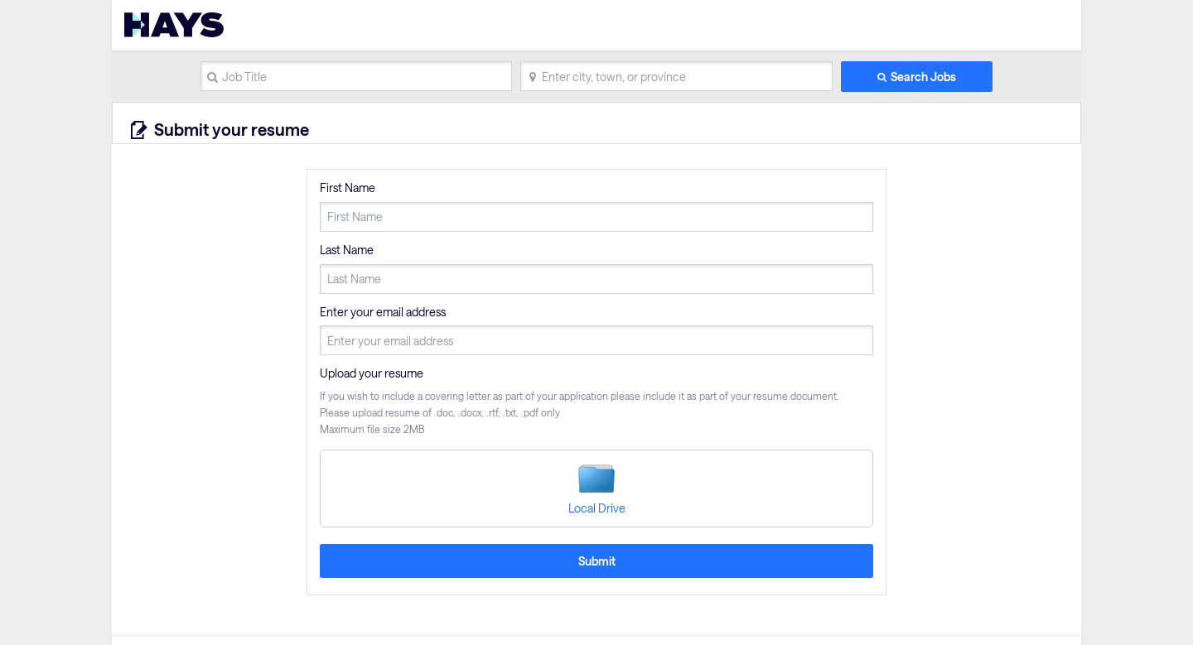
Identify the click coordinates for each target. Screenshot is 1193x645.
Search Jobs (923, 77)
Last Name (347, 250)
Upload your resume (371, 373)
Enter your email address (383, 312)
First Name (347, 188)
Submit (597, 561)
